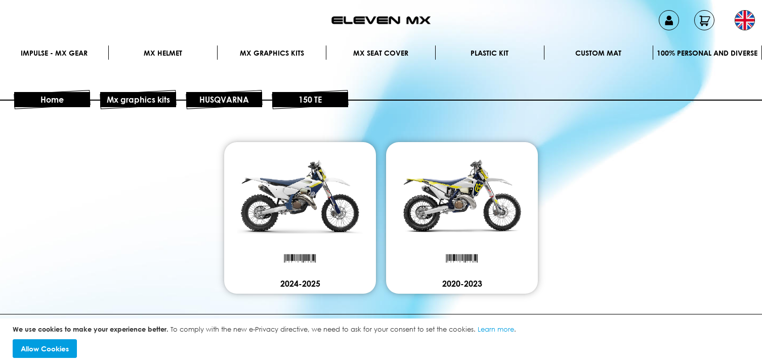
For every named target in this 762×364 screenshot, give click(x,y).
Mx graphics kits (272, 53)
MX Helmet (163, 53)
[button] (745, 20)
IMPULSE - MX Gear (54, 53)
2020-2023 (462, 284)
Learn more (496, 329)
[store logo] (381, 20)
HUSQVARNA (224, 100)
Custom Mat (598, 53)
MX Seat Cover (380, 53)
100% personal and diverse (707, 53)
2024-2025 (300, 284)
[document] (382, 341)
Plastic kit (490, 53)
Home (52, 100)
